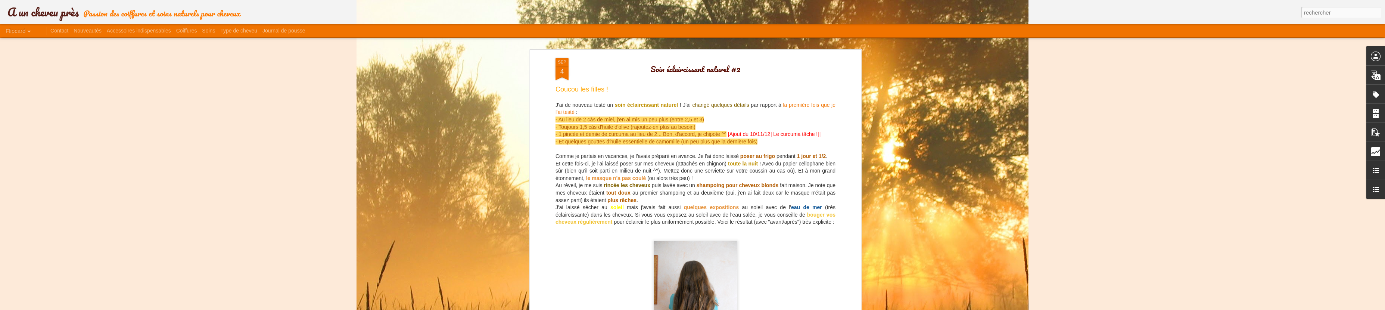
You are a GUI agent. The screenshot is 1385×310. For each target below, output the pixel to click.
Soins (208, 31)
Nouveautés (88, 31)
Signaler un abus (773, 306)
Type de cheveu (238, 31)
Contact (59, 31)
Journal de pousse (283, 31)
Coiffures (186, 31)
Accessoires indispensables (139, 31)
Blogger (748, 306)
